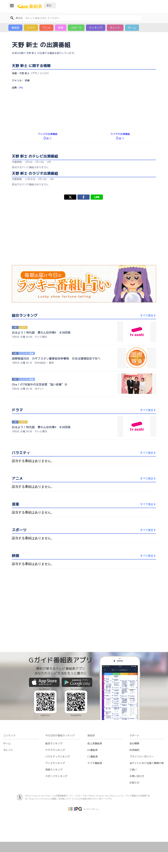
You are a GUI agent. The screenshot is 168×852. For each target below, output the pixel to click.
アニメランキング (55, 763)
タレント (115, 27)
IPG (21, 87)
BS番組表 (92, 750)
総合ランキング (53, 743)
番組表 (15, 27)
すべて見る (148, 315)
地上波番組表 (94, 743)
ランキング (95, 27)
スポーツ (76, 27)
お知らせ (134, 782)
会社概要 (134, 743)
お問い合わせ (136, 776)
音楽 (60, 27)
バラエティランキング (57, 756)
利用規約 (134, 750)
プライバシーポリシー (141, 756)
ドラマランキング (55, 750)
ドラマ (31, 27)
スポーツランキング (56, 776)
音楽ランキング (53, 769)
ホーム (132, 27)
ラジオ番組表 (94, 763)
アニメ (46, 27)
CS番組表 (92, 756)
